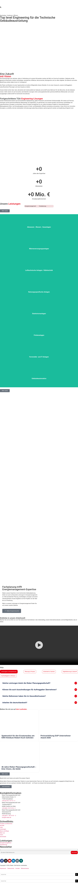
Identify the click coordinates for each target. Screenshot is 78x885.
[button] (39, 645)
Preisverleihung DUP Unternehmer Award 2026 (56, 737)
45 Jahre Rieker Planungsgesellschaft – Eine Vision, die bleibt (19, 768)
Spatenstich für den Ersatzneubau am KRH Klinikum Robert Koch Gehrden (18, 737)
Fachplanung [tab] (42, 206)
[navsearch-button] (0, 7)
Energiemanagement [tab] (30, 206)
